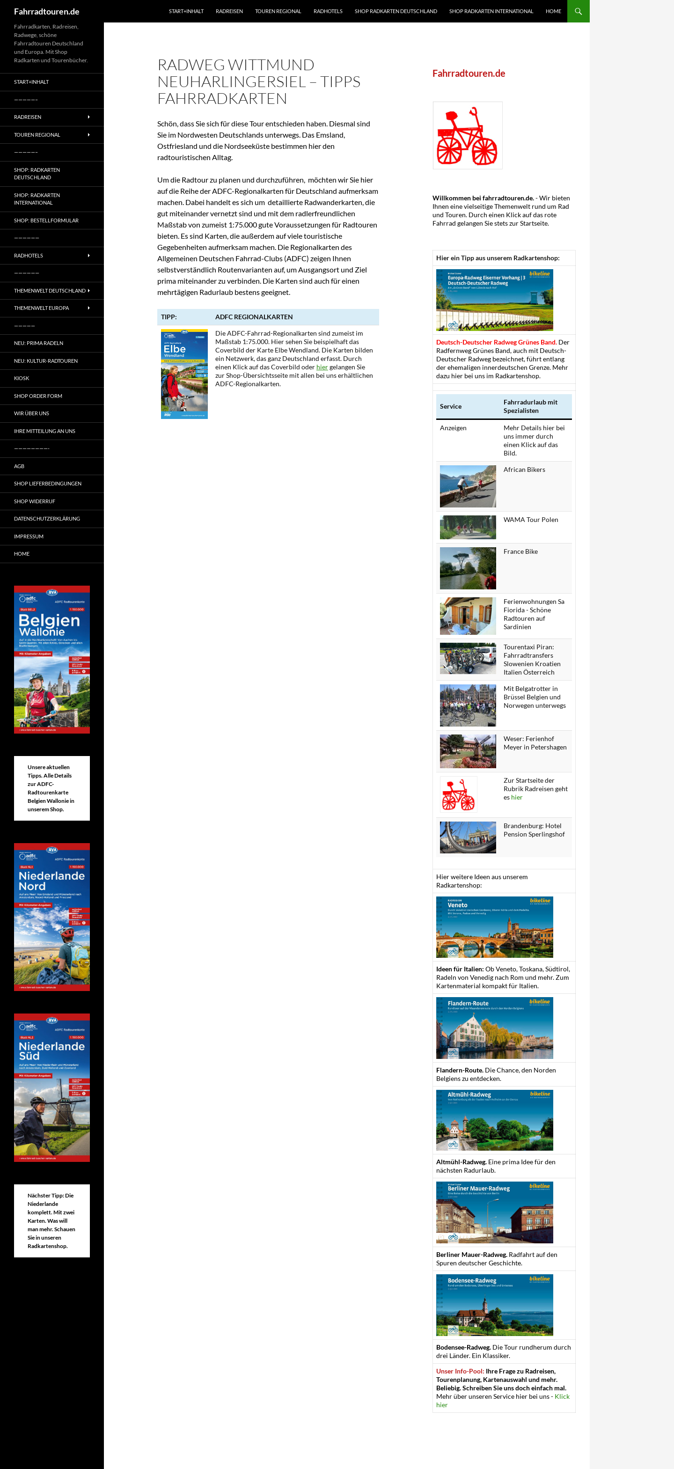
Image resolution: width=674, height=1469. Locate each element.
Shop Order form (38, 396)
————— (24, 326)
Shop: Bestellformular (46, 220)
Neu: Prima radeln (38, 343)
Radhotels (328, 11)
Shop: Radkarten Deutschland (37, 174)
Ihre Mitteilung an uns (44, 431)
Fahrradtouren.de (47, 11)
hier (322, 367)
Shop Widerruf (34, 501)
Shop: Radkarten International (37, 199)
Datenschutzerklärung (47, 518)
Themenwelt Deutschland (50, 290)
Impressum (29, 536)
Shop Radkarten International (491, 11)
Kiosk (21, 378)
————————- (32, 448)
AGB (19, 466)
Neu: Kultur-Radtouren (46, 361)
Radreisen (229, 11)
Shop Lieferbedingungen (47, 483)
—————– (26, 99)
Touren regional (278, 11)
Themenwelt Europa (41, 308)
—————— (26, 238)
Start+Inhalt (186, 11)
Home (553, 11)
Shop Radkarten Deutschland (396, 11)
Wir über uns (31, 413)
